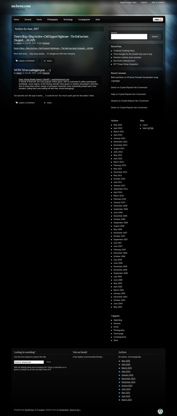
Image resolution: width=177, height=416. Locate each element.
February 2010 (120, 199)
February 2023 (120, 165)
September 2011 (121, 189)
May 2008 (118, 229)
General (28, 19)
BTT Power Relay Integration (126, 64)
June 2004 (118, 303)
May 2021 (118, 175)
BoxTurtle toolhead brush (124, 61)
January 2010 (119, 202)
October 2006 (119, 256)
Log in (145, 125)
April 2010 (118, 192)
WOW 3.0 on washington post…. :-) (32, 70)
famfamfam (64, 410)
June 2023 (118, 152)
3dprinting (118, 320)
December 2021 (120, 172)
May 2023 (118, 155)
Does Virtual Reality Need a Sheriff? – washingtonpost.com (44, 79)
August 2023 (119, 148)
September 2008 (121, 223)
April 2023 (118, 159)
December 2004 (120, 297)
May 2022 (118, 169)
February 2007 (120, 250)
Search (114, 33)
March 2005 (119, 290)
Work (98, 19)
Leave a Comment (27, 61)
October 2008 (119, 219)
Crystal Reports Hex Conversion (133, 87)
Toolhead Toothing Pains (124, 51)
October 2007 (119, 236)
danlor (19, 43)
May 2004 (118, 307)
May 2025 (118, 125)
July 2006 (118, 260)
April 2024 (118, 135)
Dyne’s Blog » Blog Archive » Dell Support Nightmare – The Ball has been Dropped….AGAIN (53, 48)
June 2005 (118, 280)
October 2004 (119, 300)
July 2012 (118, 182)
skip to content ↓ (159, 2)
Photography (52, 19)
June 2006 (118, 263)
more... (50, 61)
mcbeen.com (21, 6)
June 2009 (118, 212)
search (144, 2)
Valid (148, 128)
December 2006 (120, 253)
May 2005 (118, 283)
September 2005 (121, 273)
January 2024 (119, 138)
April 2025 (118, 128)
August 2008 (119, 226)
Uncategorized (84, 19)
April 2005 (118, 287)
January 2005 (119, 293)
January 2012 (119, 185)
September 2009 (121, 209)
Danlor (114, 87)
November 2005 (120, 270)
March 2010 (119, 196)
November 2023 (120, 145)
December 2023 (120, 142)
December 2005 (120, 266)
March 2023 (119, 162)
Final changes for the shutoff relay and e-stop (133, 54)
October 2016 (119, 179)
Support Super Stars (128, 2)
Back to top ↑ (75, 410)
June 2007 (118, 246)
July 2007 (118, 243)
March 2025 (119, 132)
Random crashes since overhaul (127, 57)
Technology (67, 19)
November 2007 (120, 233)
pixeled (42, 410)
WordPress (29, 410)
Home (16, 19)
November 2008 (120, 216)
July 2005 (118, 277)
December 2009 (120, 206)
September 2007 (121, 239)
